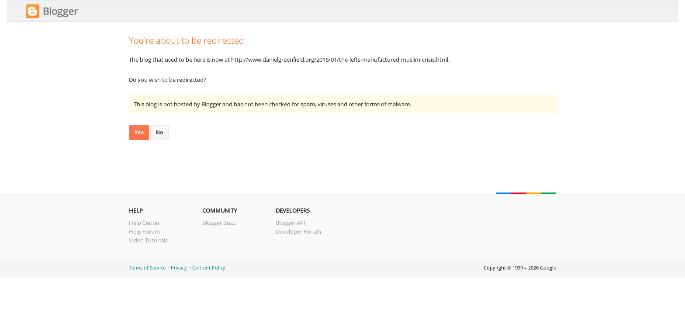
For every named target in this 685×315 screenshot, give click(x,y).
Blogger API (290, 223)
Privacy (179, 267)
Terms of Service (147, 267)
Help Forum (144, 231)
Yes (139, 132)
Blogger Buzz (218, 223)
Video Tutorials (148, 240)
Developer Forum (298, 231)
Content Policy (208, 267)
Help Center (144, 223)
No (159, 132)
